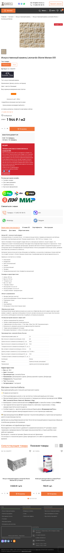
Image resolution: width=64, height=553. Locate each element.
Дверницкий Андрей (26, 551)
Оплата (3, 230)
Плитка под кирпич (7, 513)
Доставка (12, 230)
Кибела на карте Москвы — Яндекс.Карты (16, 535)
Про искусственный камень (52, 511)
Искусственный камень (23, 17)
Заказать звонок (56, 4)
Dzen (11, 541)
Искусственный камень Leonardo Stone (45, 17)
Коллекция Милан (6, 19)
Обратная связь (23, 230)
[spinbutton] (4, 128)
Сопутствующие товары (14, 445)
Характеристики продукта (10, 227)
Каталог (11, 17)
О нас (24, 513)
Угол (14, 65)
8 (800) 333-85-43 (40, 537)
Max (19, 4)
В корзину (23, 129)
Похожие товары (39, 445)
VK (8, 541)
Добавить (11, 138)
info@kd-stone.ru (40, 540)
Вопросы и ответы (28, 511)
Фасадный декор (6, 521)
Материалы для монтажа (9, 524)
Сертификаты (37, 227)
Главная (3, 17)
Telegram (21, 4)
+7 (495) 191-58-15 (7, 112)
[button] (7, 128)
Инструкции (48, 227)
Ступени (4, 519)
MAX (9, 171)
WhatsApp (24, 4)
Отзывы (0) (26, 227)
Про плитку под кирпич (51, 516)
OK (14, 541)
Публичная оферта (28, 516)
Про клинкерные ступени (51, 513)
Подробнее (6, 173)
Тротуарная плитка (7, 516)
